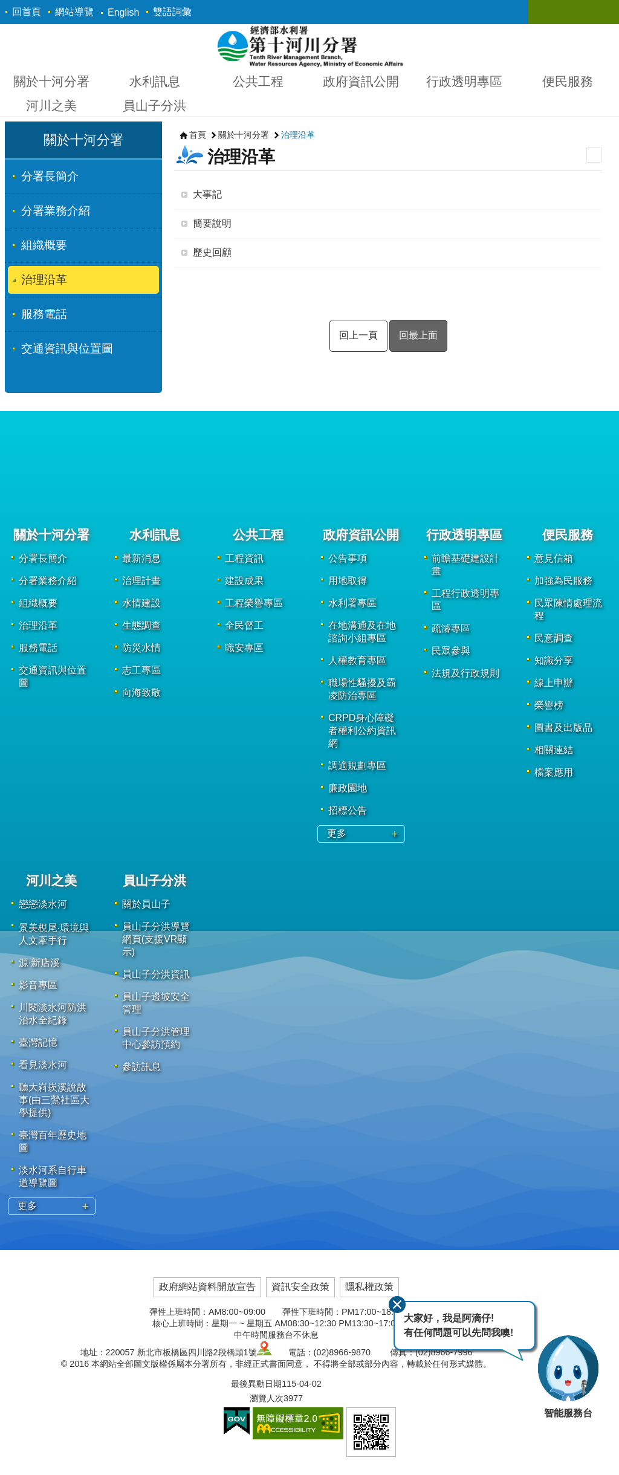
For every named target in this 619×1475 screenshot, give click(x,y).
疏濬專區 (451, 628)
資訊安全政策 (300, 1287)
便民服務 (567, 81)
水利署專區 (352, 603)
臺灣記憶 (38, 1042)
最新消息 (141, 558)
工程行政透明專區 (465, 599)
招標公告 (347, 810)
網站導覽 (74, 12)
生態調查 (141, 625)
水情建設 (141, 603)
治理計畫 (141, 580)
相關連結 (553, 750)
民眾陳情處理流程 (568, 609)
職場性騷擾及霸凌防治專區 (362, 689)
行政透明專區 (464, 81)
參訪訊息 (141, 1067)
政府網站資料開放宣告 (207, 1287)
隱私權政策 (369, 1287)
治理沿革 (44, 279)
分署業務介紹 (55, 210)
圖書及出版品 (563, 727)
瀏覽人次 (267, 1398)
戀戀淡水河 (43, 904)
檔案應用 (553, 772)
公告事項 (347, 558)
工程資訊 (244, 558)
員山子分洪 (154, 105)
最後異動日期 (256, 1384)
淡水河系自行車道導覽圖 (52, 1176)
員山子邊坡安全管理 (156, 1002)
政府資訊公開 (361, 81)
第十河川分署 (310, 46)
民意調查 (553, 638)
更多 (336, 833)
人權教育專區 (357, 660)
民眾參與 (451, 651)
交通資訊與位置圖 (67, 348)
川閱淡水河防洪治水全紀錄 (52, 1013)
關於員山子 (146, 904)
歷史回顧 (212, 252)
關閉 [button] (549, 12)
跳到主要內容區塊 (6, 6)
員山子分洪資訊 (156, 974)
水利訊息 (154, 81)
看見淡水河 (43, 1065)
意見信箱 (553, 558)
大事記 (207, 194)
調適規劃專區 (357, 765)
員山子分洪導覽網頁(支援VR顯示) (156, 939)
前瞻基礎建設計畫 (465, 564)
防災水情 (141, 648)
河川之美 (51, 105)
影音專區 (38, 985)
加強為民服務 (563, 580)
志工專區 (141, 670)
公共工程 (258, 81)
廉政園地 (347, 788)
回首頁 (26, 12)
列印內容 (594, 155)
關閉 (397, 1304)
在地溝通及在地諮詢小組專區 (362, 631)
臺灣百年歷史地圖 (52, 1141)
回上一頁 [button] (358, 335)
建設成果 (244, 580)
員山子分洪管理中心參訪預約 (156, 1037)
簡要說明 (212, 223)
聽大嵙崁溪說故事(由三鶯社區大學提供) (54, 1100)
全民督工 (244, 625)
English (123, 12)
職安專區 (244, 648)
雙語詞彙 (172, 12)
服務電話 (44, 314)
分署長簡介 (50, 176)
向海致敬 (141, 692)
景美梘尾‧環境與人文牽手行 (54, 933)
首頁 (197, 135)
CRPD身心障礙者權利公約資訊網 (362, 730)
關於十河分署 (51, 81)
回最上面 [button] (418, 335)
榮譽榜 (548, 705)
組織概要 (44, 245)
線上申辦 (553, 683)
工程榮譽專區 (254, 603)
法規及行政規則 (465, 673)
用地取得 (347, 580)
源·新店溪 (39, 963)
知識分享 (553, 660)
